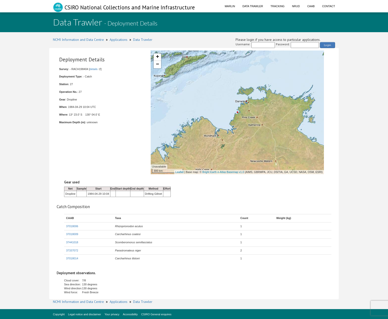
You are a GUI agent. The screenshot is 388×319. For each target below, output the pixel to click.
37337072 (72, 250)
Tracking (277, 6)
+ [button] (157, 57)
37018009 (72, 234)
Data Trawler (252, 6)
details (94, 69)
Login (327, 45)
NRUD (296, 6)
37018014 (72, 258)
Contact (328, 6)
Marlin (230, 6)
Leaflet (179, 172)
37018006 (72, 226)
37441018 (72, 242)
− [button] (157, 64)
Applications (118, 39)
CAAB (311, 6)
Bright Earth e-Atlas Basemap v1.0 (223, 172)
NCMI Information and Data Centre (78, 39)
